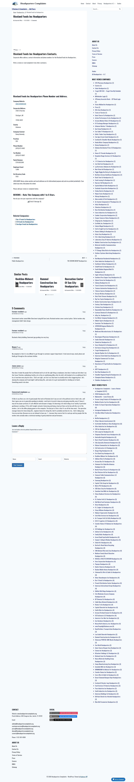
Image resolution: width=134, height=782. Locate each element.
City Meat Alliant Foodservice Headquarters (107, 413)
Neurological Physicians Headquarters (106, 337)
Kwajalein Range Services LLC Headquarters (108, 156)
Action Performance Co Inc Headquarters (107, 118)
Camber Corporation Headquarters (105, 215)
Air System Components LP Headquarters (107, 202)
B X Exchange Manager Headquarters (106, 123)
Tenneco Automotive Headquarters (105, 288)
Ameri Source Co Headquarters (104, 115)
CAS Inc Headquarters (101, 429)
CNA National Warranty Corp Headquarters (107, 551)
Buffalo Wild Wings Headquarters (104, 591)
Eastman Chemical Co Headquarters (105, 312)
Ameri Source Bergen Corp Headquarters (107, 648)
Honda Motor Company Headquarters (106, 142)
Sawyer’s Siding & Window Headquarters (107, 540)
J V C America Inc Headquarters (104, 161)
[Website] (75, 459)
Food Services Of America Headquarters (106, 686)
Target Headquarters (101, 350)
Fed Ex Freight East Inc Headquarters (105, 229)
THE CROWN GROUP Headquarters (69, 259)
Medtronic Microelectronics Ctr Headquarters (108, 331)
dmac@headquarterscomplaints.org (22, 731)
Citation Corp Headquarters (103, 307)
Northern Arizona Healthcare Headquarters (107, 175)
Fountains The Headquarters (103, 323)
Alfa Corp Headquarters (102, 110)
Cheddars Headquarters (102, 380)
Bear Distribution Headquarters (104, 210)
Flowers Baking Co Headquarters (104, 231)
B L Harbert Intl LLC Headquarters (105, 499)
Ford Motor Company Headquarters (105, 318)
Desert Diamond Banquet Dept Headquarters (108, 677)
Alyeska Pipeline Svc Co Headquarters (106, 353)
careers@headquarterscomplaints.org (23, 733)
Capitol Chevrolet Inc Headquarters (105, 607)
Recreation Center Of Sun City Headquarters (74, 282)
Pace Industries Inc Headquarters (105, 688)
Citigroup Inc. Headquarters (103, 221)
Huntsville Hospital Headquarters (104, 437)
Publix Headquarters (30, 259)
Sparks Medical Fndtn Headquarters (105, 185)
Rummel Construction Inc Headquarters (48, 282)
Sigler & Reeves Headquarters (104, 275)
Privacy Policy (96, 51)
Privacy (100, 3)
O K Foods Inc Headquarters (25, 222)
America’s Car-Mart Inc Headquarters (106, 618)
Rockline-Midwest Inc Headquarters (24, 280)
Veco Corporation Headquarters (104, 561)
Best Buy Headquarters (102, 372)
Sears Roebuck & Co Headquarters (105, 345)
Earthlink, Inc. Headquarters (103, 223)
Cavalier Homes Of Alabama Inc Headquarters (108, 524)
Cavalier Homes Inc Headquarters (105, 672)
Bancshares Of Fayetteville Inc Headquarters (108, 364)
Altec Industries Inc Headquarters (105, 426)
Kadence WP (83, 777)
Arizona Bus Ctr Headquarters (103, 461)
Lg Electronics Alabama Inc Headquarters (107, 167)
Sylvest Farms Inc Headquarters (104, 280)
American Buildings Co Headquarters (105, 694)
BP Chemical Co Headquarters (104, 599)
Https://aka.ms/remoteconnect (104, 421)
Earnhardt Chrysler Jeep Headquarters (106, 683)
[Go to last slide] (17, 285)
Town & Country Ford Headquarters (105, 285)
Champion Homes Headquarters (104, 377)
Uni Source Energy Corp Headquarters (106, 348)
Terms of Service (97, 54)
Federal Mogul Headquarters (103, 226)
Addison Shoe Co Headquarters (104, 459)
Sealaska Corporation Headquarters (105, 188)
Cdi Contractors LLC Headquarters (105, 448)
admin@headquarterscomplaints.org (23, 724)
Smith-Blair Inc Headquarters (103, 610)
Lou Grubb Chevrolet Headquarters (105, 634)
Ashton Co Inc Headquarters (103, 532)
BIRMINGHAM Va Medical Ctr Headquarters (107, 669)
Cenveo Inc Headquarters (102, 650)
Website (66, 459)
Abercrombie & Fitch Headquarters (105, 199)
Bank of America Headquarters (104, 567)
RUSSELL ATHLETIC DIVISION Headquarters (107, 559)
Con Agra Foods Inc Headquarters (27, 224)
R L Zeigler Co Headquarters (103, 507)
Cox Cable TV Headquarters (103, 131)
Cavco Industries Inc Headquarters (105, 212)
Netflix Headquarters (101, 418)
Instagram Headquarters (102, 410)
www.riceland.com (21, 104)
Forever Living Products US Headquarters (107, 399)
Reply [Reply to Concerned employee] (84, 392)
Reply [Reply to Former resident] (84, 312)
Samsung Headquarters (102, 480)
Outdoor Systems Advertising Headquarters (107, 253)
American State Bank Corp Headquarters (107, 356)
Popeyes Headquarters (101, 564)
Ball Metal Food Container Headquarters (106, 502)
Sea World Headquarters (102, 645)
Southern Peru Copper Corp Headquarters (107, 277)
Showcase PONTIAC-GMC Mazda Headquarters (108, 640)
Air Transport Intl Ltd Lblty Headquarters (107, 518)
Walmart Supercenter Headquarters (105, 513)
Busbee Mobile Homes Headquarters (105, 569)
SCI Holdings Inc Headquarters (104, 529)
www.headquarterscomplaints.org (27, 714)
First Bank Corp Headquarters (103, 453)
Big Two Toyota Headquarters (103, 299)
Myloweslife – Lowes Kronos (103, 397)
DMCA (93, 63)
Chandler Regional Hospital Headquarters (107, 375)
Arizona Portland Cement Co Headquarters (107, 613)
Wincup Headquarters (101, 196)
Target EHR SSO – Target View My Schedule (108, 91)
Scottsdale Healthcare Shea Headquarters (107, 424)
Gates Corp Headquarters (102, 234)
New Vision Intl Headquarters (103, 169)
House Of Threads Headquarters (104, 153)
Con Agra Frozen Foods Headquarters (105, 137)
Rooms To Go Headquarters (103, 605)
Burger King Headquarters (102, 451)
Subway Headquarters (101, 283)
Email (40, 459)
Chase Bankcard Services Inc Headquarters (107, 494)
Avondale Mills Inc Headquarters (104, 667)
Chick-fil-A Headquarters (102, 542)
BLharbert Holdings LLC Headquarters (106, 653)
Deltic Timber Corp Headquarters (105, 134)
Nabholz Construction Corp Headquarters (107, 242)
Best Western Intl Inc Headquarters (105, 472)
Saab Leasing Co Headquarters (104, 180)
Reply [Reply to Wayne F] (84, 347)
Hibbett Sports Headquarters (103, 321)
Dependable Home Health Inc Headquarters (107, 310)
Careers (94, 60)
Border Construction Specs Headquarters (107, 302)
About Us (94, 45)
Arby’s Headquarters (101, 204)
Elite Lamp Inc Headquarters (103, 432)
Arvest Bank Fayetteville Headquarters (106, 537)
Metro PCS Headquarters (102, 486)
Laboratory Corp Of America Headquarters (107, 240)
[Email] (49, 459)
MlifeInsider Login (100, 96)
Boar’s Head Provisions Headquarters (106, 440)
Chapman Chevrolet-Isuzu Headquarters (106, 434)
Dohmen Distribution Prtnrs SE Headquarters (108, 148)
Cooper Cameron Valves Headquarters (106, 218)
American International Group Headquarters (108, 586)
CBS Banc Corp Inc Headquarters (104, 488)
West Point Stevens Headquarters (105, 296)
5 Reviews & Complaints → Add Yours (24, 9)
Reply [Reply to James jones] (84, 366)
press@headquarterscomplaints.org (22, 729)
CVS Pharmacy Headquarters (103, 83)
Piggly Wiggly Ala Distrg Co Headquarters (107, 172)
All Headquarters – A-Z (98, 74)
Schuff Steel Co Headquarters (103, 267)
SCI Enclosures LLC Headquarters (104, 615)
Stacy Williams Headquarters (103, 510)
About (94, 3)
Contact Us (95, 48)
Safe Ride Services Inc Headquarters (106, 515)
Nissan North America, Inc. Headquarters (107, 624)
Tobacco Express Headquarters (104, 291)
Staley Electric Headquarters (103, 191)
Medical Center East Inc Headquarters (106, 402)
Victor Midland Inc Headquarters (104, 104)
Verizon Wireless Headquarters (104, 294)
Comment (15, 432)
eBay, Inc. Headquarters (102, 315)
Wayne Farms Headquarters (103, 194)
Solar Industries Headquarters (104, 261)
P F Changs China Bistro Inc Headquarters (107, 250)
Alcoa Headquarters (101, 505)
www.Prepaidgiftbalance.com (103, 626)
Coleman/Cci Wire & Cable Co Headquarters (108, 572)
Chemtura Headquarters (102, 207)
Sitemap (94, 66)
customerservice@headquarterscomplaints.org (26, 726)
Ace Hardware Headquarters (103, 621)
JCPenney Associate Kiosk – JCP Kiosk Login (107, 99)
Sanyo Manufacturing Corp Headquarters (107, 664)
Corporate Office (18, 20)
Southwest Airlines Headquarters (104, 264)
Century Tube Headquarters (103, 304)
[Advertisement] (49, 35)
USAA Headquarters (100, 394)
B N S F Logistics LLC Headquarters (105, 521)
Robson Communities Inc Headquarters (106, 445)
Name (14, 459)
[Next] (81, 285)
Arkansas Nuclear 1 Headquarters (105, 126)
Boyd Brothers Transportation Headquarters (108, 629)
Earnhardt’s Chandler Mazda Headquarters (107, 140)
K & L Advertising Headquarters (104, 237)
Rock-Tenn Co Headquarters (103, 177)
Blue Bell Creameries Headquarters (105, 702)
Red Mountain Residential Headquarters (106, 258)
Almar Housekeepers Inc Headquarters (106, 578)
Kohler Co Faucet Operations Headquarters (107, 405)
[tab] (45, 294)
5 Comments (34, 20)
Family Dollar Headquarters (103, 534)
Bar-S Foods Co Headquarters (25, 219)
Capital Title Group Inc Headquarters (106, 483)
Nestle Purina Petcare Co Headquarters (106, 470)
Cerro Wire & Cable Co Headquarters (105, 675)
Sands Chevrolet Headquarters (104, 339)
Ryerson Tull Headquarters (103, 183)
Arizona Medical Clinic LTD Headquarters (107, 121)
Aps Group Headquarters (102, 129)
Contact (88, 3)
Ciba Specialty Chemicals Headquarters (106, 443)
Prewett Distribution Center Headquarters (107, 583)
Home (82, 3)
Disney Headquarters (101, 145)
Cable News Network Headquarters (105, 602)
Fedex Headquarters (101, 88)
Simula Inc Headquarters (102, 342)
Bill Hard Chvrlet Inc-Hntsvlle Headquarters (107, 696)
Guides (119, 3)
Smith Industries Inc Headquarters (105, 691)
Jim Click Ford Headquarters (103, 164)
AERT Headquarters (100, 369)
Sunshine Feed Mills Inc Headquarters (106, 491)
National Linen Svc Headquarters (104, 656)
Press (93, 57)
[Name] (23, 459)
